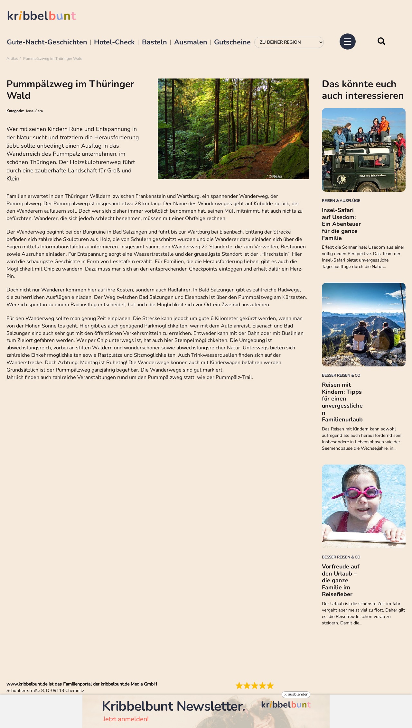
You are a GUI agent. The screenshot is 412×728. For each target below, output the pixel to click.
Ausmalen (190, 42)
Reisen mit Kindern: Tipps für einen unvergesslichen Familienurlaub (342, 402)
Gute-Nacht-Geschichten (47, 42)
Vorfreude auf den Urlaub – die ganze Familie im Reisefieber (341, 580)
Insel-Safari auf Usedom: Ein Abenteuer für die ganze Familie (341, 224)
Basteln (154, 42)
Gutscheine (232, 42)
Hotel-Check (114, 42)
